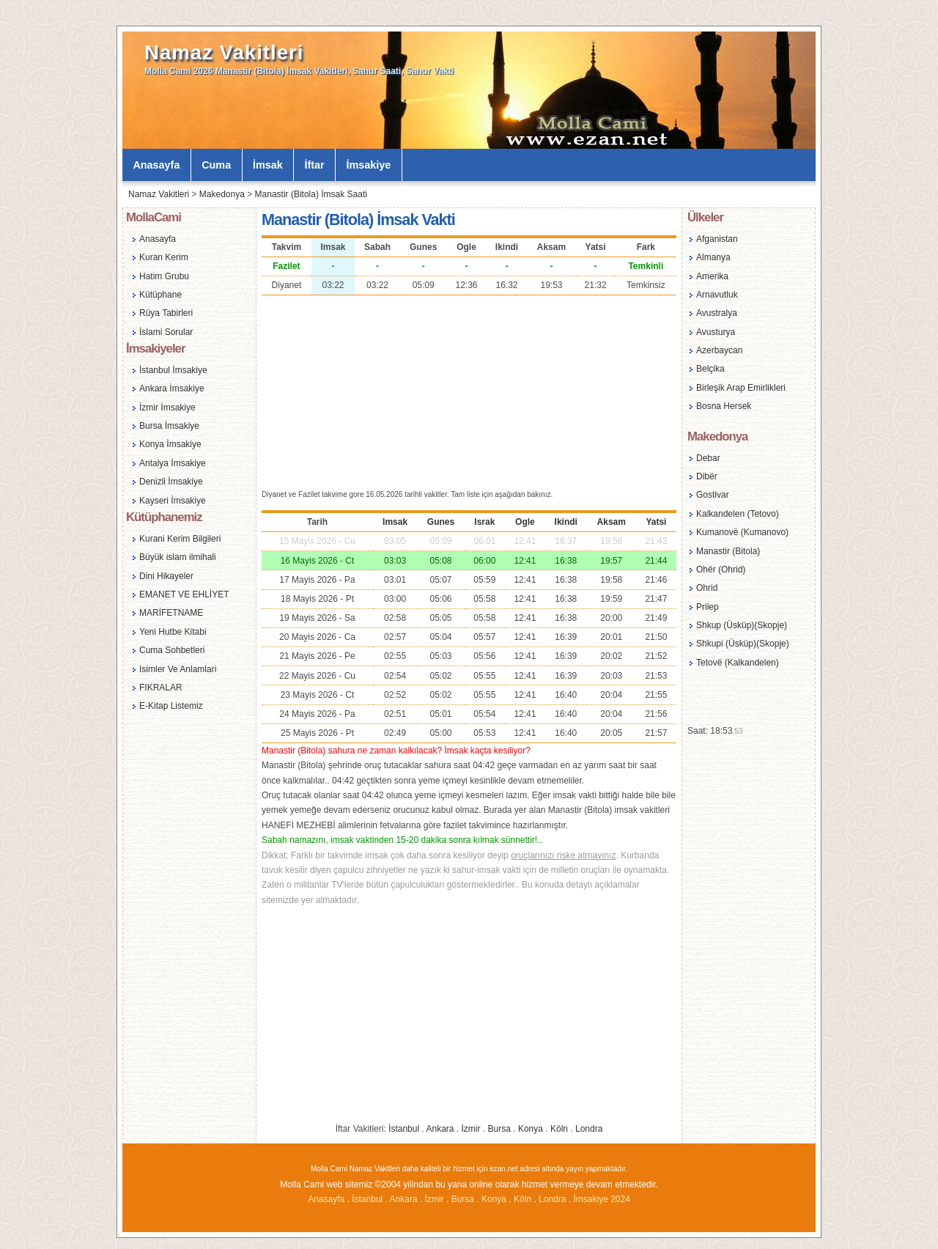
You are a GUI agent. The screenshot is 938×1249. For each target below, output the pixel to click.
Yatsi (656, 522)
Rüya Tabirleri (166, 313)
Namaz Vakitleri (223, 52)
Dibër (706, 476)
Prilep (707, 607)
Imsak (395, 522)
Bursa (499, 1129)
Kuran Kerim (163, 257)
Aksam (611, 522)
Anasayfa (156, 165)
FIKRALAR (160, 687)
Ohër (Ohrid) (720, 569)
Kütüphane (160, 295)
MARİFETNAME (171, 613)
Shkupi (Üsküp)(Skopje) (742, 643)
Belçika (710, 369)
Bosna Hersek (723, 406)
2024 (620, 1199)
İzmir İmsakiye (167, 407)
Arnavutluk (717, 295)
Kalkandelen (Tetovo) (737, 514)
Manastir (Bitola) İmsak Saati (311, 194)
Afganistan (717, 239)
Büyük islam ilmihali (177, 557)
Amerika (712, 276)
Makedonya (222, 194)
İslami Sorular (166, 332)
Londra (588, 1129)
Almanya (713, 257)
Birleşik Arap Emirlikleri (741, 388)
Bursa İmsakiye (169, 426)
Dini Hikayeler (166, 576)
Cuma (216, 165)
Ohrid (706, 588)
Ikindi (566, 522)
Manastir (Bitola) (728, 551)
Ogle (525, 522)
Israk (484, 522)
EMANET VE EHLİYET (184, 594)
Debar (708, 458)
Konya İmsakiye (170, 444)
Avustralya (716, 313)
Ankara (440, 1129)
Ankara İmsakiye (171, 388)
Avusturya (715, 332)
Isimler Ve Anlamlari (177, 669)
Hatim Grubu (164, 276)
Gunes (440, 522)
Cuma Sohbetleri (171, 650)
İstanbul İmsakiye (173, 370)
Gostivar (712, 495)
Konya (530, 1129)
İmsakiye (369, 165)
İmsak (268, 165)
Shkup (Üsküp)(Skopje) (741, 625)
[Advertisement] (469, 390)
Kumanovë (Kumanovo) (742, 532)
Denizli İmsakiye (171, 481)
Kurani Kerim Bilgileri (180, 539)
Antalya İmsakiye (172, 463)
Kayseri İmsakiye (172, 500)
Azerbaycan (719, 350)
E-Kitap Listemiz (171, 706)
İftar (315, 165)
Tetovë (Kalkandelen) (737, 662)
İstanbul (403, 1129)
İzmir (471, 1129)
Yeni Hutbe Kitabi (173, 632)
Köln (559, 1129)
